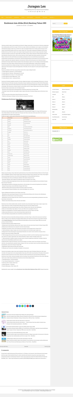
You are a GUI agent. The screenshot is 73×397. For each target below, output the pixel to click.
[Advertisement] (25, 35)
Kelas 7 (63, 104)
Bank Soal (51, 17)
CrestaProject (27, 390)
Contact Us (33, 389)
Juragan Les (36, 6)
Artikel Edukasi (30, 17)
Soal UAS (54, 119)
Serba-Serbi (37, 17)
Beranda (26, 346)
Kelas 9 (63, 106)
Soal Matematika (55, 116)
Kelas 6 (53, 104)
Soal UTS (64, 119)
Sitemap (46, 389)
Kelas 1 (63, 96)
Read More (37, 317)
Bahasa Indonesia (66, 89)
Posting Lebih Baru (4, 346)
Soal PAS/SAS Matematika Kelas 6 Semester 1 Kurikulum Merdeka (61, 35)
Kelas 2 (53, 99)
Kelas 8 (53, 106)
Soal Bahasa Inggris (66, 114)
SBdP (53, 111)
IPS (53, 96)
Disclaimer (37, 389)
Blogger (53, 389)
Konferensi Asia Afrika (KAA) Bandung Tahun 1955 (25, 23)
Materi (22, 17)
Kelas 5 (63, 101)
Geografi (54, 94)
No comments (30, 25)
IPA (62, 94)
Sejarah (63, 111)
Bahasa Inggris (9, 17)
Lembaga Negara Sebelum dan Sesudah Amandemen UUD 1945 (19, 338)
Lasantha (37, 390)
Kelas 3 (63, 99)
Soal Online (45, 17)
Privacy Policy (42, 389)
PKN (25, 25)
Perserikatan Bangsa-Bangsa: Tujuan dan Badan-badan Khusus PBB (21, 326)
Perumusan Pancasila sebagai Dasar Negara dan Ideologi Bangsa (20, 314)
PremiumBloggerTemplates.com (45, 390)
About (29, 389)
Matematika (16, 17)
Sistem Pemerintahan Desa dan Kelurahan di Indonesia (18, 320)
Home (2, 17)
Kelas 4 (53, 101)
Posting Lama (47, 346)
